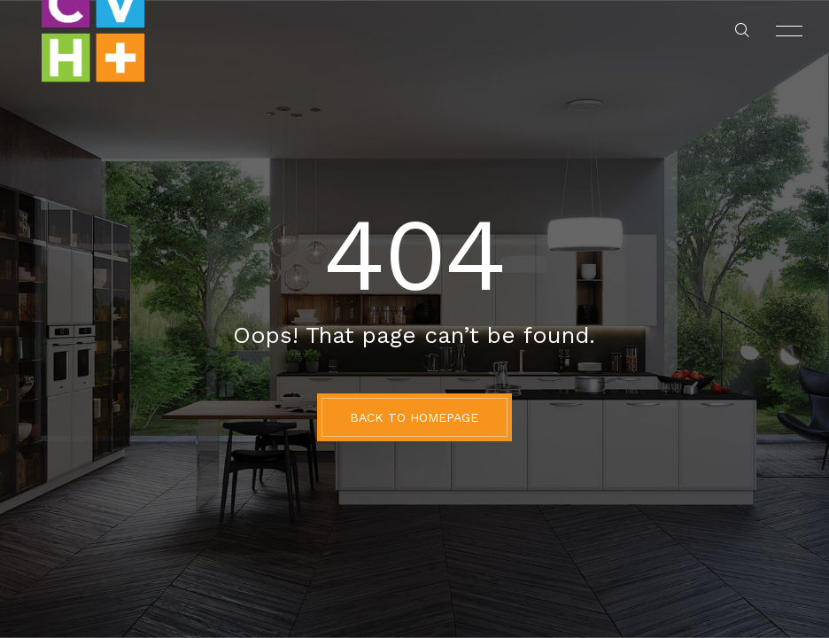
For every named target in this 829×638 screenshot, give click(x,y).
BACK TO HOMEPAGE (414, 417)
